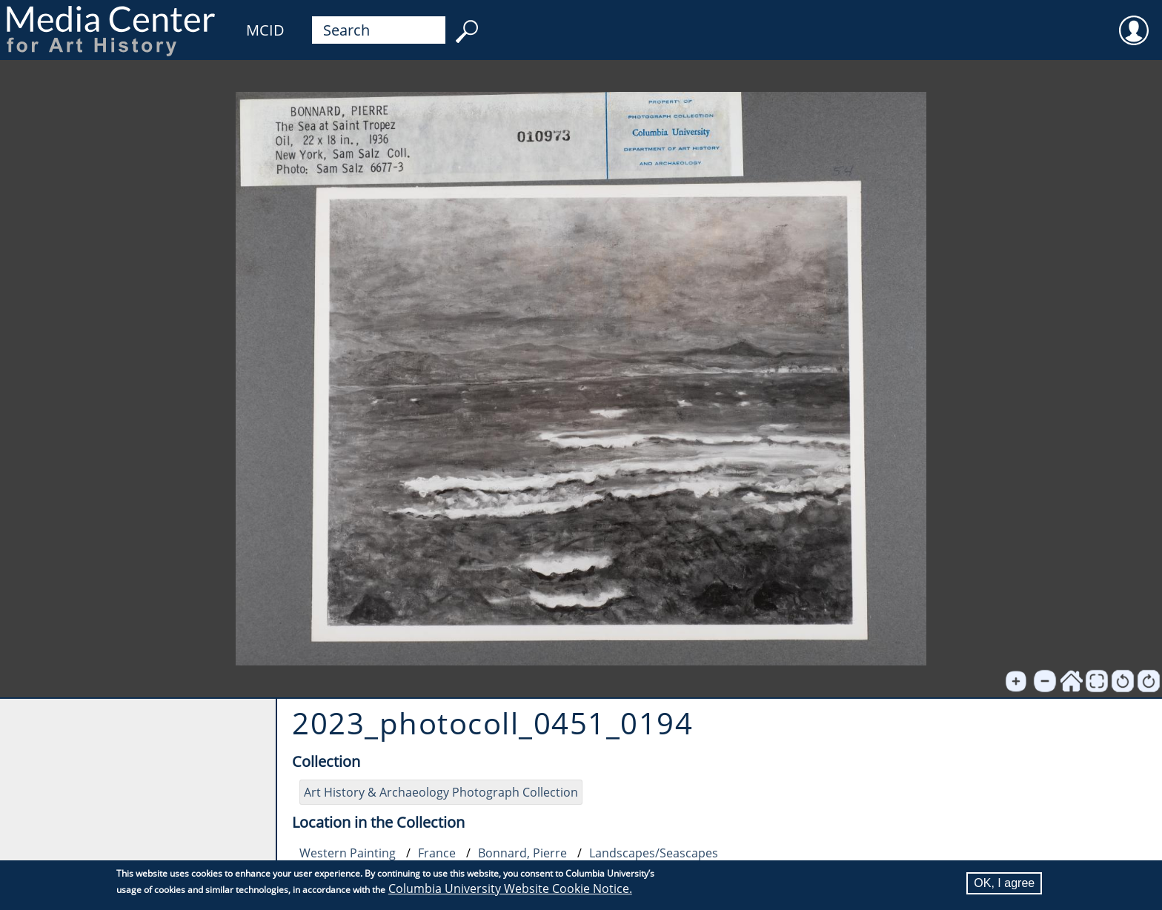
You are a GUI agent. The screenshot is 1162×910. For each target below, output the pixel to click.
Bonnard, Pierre (522, 853)
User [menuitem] (1133, 21)
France (437, 853)
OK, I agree (1004, 883)
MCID (265, 30)
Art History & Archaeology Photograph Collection (441, 792)
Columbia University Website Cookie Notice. (510, 888)
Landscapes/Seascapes (653, 853)
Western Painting (347, 853)
